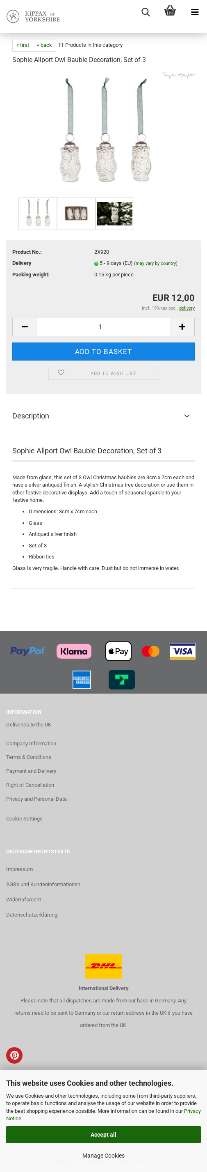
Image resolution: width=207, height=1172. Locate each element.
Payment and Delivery (31, 771)
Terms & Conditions (28, 757)
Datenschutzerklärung (31, 915)
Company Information (31, 743)
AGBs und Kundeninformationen (43, 884)
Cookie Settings (24, 819)
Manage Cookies (103, 1155)
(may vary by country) (155, 263)
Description (30, 415)
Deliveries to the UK (28, 725)
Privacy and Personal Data (36, 799)
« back (44, 45)
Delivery (22, 263)
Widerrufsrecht (23, 899)
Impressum (19, 869)
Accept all (103, 1134)
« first (22, 45)
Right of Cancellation (30, 785)
